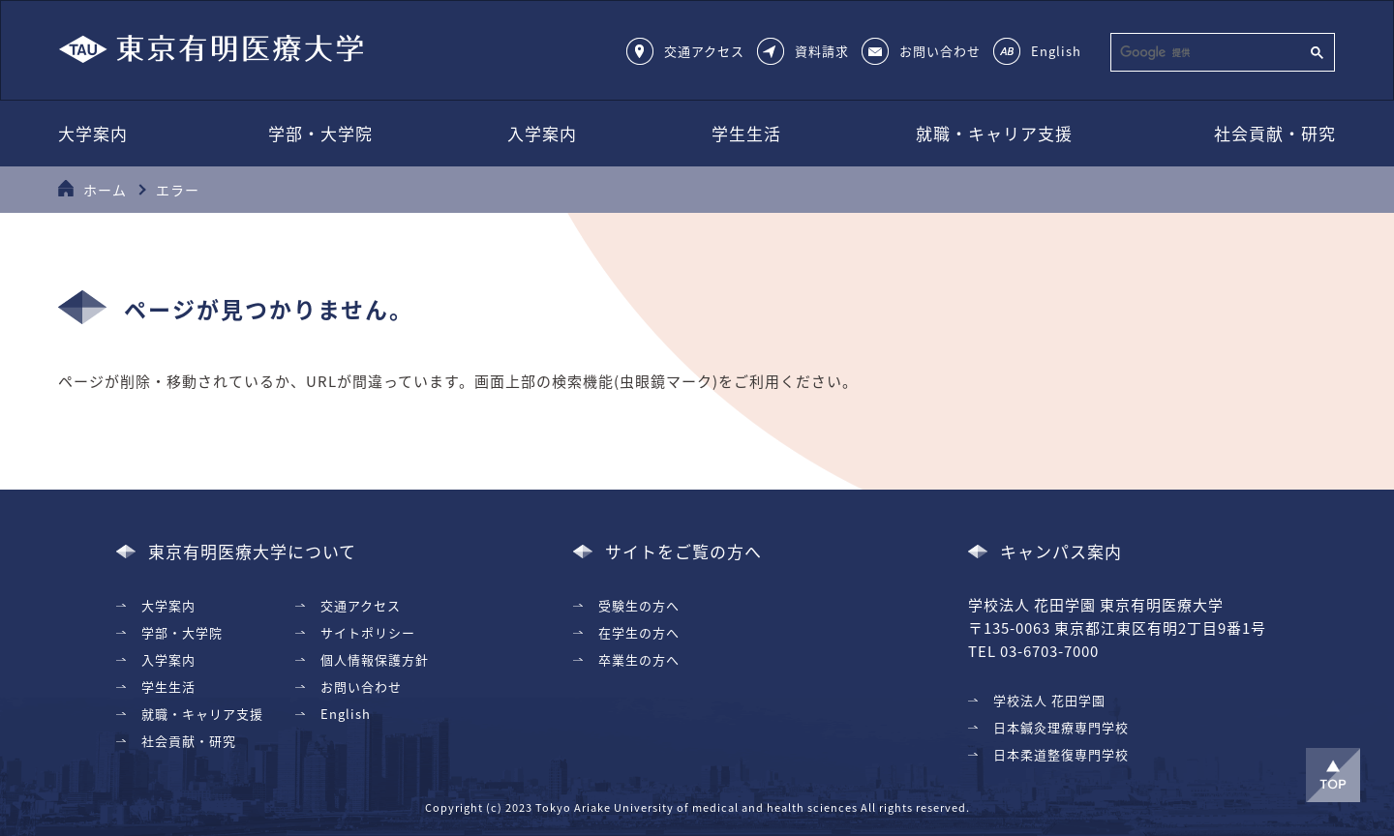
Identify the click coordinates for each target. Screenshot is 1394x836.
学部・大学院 (320, 133)
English (1056, 51)
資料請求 (822, 51)
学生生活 (746, 133)
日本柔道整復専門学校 (1061, 754)
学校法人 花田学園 (1049, 700)
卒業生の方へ (639, 659)
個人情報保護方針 (374, 659)
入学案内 (542, 133)
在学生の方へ (639, 632)
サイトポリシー (367, 632)
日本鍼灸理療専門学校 (1061, 727)
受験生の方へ (639, 605)
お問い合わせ (940, 51)
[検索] (1207, 52)
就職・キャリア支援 (994, 133)
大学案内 (93, 133)
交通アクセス (704, 51)
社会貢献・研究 (1275, 133)
